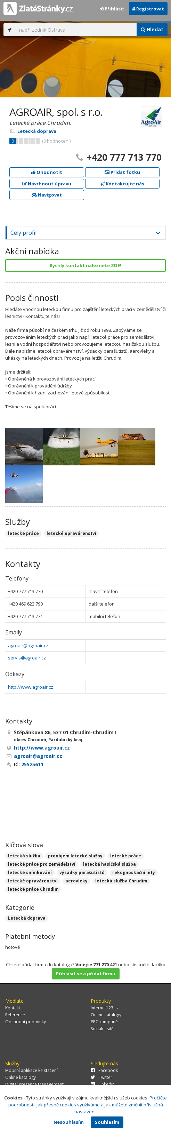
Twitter (101, 1077)
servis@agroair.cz (27, 658)
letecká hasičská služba (109, 864)
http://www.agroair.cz (30, 687)
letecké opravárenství (33, 881)
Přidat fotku (122, 172)
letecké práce (125, 856)
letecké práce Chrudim (33, 889)
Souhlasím (107, 1122)
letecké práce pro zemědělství (41, 864)
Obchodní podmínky (25, 1022)
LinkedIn (103, 1084)
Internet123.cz (105, 1008)
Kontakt (12, 1008)
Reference (15, 1015)
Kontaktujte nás (122, 184)
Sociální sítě (102, 1029)
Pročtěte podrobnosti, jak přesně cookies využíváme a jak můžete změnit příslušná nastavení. (87, 1105)
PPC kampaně (104, 1022)
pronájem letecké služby (75, 856)
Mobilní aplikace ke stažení (31, 1070)
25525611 (32, 764)
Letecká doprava (36, 131)
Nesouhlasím (69, 1122)
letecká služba (24, 856)
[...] (76, 29)
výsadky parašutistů (82, 872)
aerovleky (76, 881)
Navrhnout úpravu (46, 184)
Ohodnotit (46, 172)
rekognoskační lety (133, 872)
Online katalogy (106, 1015)
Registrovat (148, 9)
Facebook (104, 1070)
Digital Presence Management (34, 1084)
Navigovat (47, 195)
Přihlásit (112, 9)
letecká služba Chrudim (121, 881)
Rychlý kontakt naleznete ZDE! (85, 265)
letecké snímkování (30, 872)
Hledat (152, 29)
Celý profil (23, 233)
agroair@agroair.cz (28, 645)
